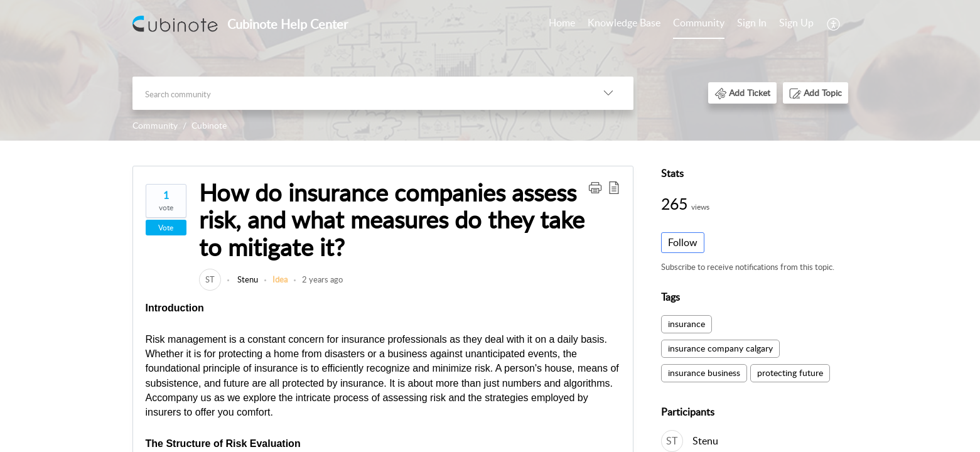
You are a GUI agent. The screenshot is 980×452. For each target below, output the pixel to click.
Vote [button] (165, 227)
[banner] (490, 70)
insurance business (704, 373)
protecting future (790, 373)
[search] (357, 93)
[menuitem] (562, 24)
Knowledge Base (624, 23)
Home (562, 23)
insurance (686, 324)
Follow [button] (682, 242)
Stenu (246, 279)
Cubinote (209, 125)
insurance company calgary (720, 348)
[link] (210, 279)
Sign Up (796, 23)
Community (698, 23)
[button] (834, 23)
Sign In (752, 23)
